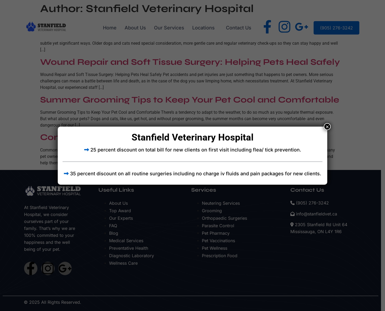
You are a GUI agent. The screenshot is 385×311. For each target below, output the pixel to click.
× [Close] (327, 126)
